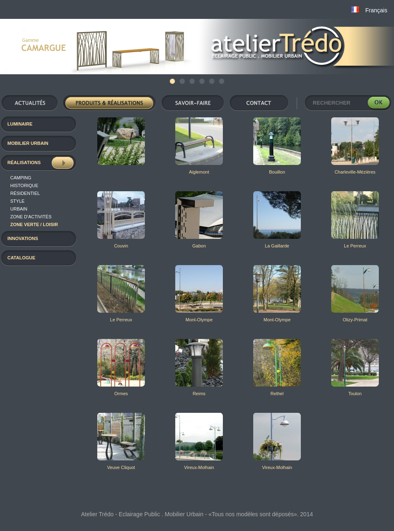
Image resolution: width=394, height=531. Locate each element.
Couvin (121, 245)
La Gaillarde (277, 245)
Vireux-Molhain (199, 467)
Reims (198, 393)
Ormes (121, 393)
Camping (20, 177)
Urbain (18, 208)
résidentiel (25, 193)
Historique (24, 185)
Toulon (355, 393)
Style (17, 201)
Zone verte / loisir (34, 224)
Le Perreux (355, 245)
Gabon (199, 245)
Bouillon (277, 171)
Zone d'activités (31, 216)
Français (376, 10)
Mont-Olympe (199, 319)
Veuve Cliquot (121, 467)
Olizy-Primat (355, 319)
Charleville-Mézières (355, 171)
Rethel (277, 393)
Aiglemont (199, 171)
